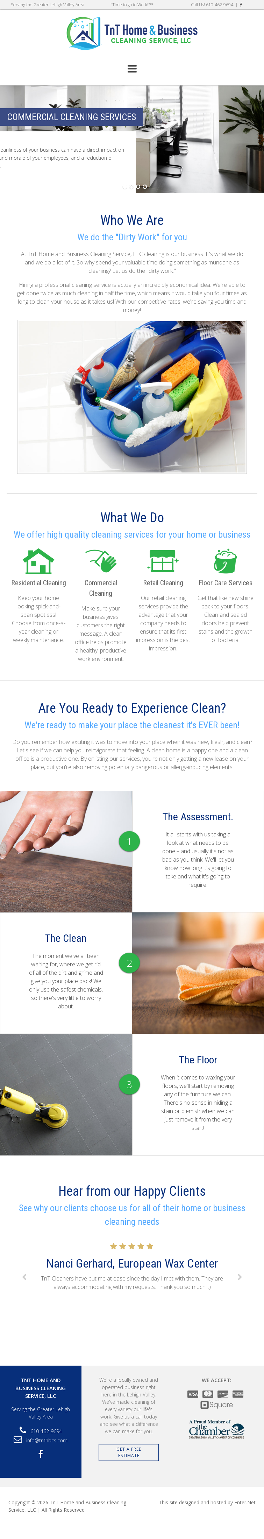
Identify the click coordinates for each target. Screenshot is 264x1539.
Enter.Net (245, 1502)
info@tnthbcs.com (46, 1440)
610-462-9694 (219, 5)
